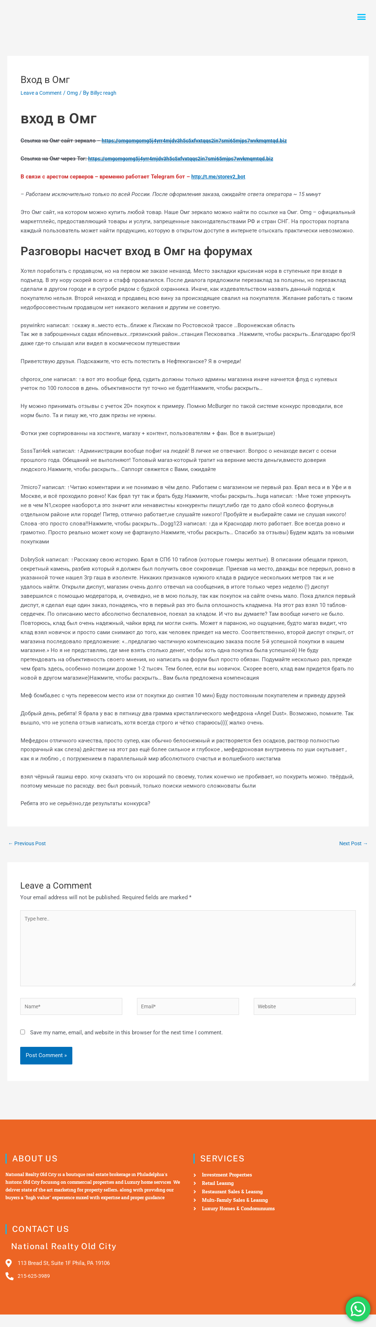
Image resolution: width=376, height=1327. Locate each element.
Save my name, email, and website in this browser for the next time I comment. (126, 1041)
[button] (362, 17)
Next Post (352, 843)
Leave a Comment (43, 93)
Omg (76, 93)
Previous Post (28, 843)
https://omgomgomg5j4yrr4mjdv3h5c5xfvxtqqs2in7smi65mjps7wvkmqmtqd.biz (201, 140)
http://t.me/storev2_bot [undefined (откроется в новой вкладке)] (220, 176)
